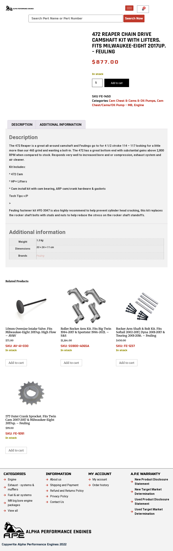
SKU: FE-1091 (31, 406)
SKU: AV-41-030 (31, 319)
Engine (139, 105)
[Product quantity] (97, 83)
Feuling (40, 255)
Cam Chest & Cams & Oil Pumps (132, 100)
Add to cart (117, 83)
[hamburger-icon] (129, 8)
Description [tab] (22, 124)
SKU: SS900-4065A (86, 319)
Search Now (134, 18)
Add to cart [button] (16, 363)
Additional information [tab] (61, 124)
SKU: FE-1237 (142, 319)
